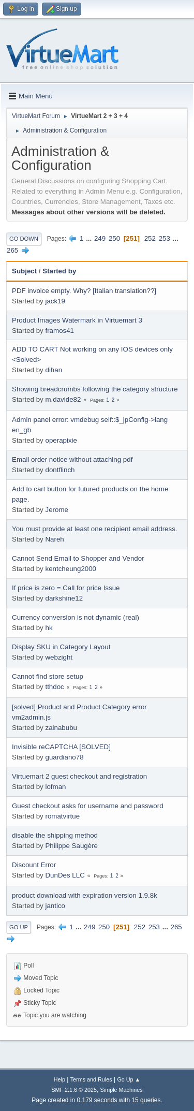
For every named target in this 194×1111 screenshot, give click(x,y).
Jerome (56, 510)
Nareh (54, 539)
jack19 (55, 301)
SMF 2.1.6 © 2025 (74, 1090)
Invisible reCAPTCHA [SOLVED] (61, 747)
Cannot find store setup (47, 676)
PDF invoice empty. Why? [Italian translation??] (84, 291)
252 (150, 238)
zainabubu (61, 728)
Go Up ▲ (128, 1079)
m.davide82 (63, 399)
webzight (58, 657)
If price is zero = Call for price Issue (66, 588)
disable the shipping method (55, 835)
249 (100, 238)
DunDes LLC (64, 875)
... (90, 238)
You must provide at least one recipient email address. (94, 529)
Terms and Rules (91, 1079)
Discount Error (34, 865)
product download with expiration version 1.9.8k (84, 895)
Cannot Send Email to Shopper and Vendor (78, 558)
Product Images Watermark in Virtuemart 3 (77, 320)
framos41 (59, 330)
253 (164, 238)
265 (12, 250)
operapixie (61, 440)
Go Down (23, 239)
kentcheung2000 (70, 569)
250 (114, 238)
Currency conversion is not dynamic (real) (75, 617)
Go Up (18, 927)
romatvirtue (62, 816)
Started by (59, 271)
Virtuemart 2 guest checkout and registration (79, 776)
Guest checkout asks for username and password (87, 806)
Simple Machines (121, 1090)
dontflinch (59, 470)
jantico (55, 906)
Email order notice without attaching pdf (72, 459)
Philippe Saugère (71, 846)
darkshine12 (64, 598)
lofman (55, 787)
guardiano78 (64, 757)
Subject (24, 271)
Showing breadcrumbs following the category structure (95, 389)
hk (48, 628)
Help (59, 1079)
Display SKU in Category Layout (61, 647)
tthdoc (54, 687)
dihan (53, 370)
